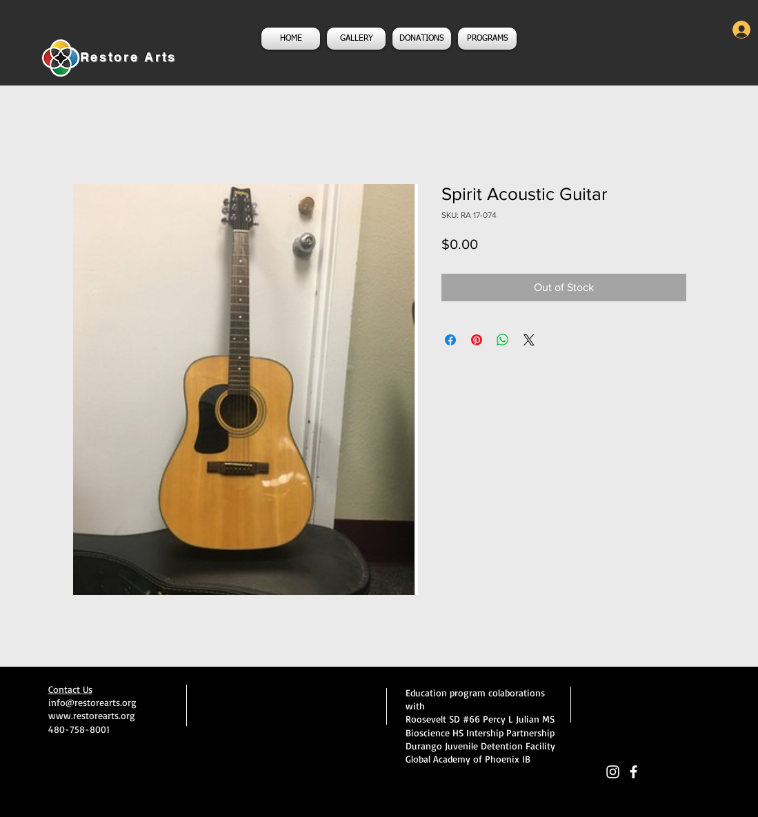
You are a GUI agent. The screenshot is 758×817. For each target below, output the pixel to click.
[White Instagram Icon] (612, 771)
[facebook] (633, 771)
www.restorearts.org (91, 715)
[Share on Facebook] (450, 340)
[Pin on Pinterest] (476, 340)
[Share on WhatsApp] (503, 340)
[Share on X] (529, 340)
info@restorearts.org (92, 702)
